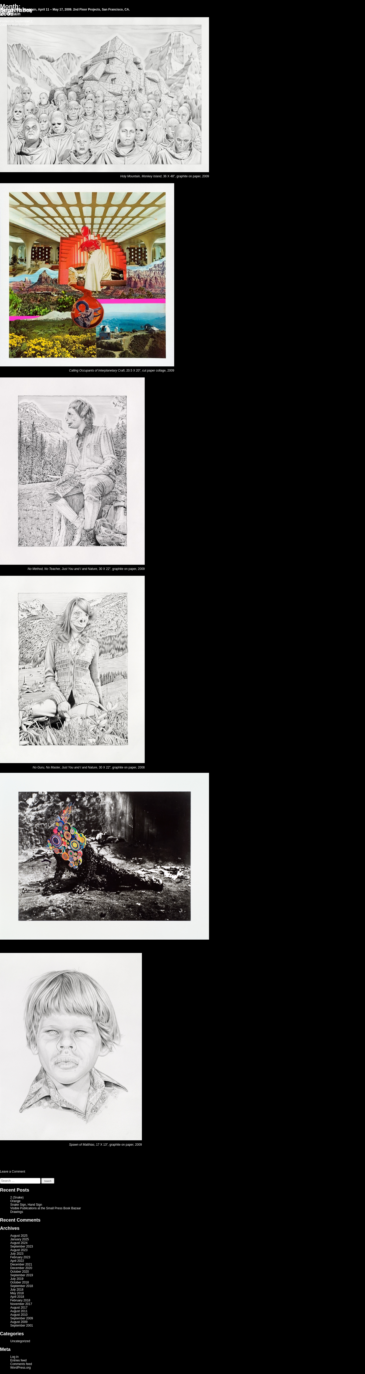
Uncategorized (20, 1341)
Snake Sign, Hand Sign (26, 1204)
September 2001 (21, 1325)
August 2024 (18, 1243)
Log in (14, 1357)
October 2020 (19, 1271)
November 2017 (21, 1304)
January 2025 (19, 1239)
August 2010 (18, 1315)
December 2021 (21, 1264)
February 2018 (20, 1300)
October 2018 (19, 1282)
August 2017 (18, 1307)
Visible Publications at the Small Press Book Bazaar (45, 1208)
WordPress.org (20, 1367)
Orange (15, 1201)
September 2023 (21, 1246)
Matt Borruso (20, 25)
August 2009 (18, 1322)
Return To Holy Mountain (16, 12)
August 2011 (18, 1311)
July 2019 (16, 1279)
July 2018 (16, 1289)
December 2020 (21, 1268)
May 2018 (17, 1293)
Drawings (16, 1212)
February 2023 (20, 1257)
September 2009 (21, 1318)
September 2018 (21, 1286)
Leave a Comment (12, 1171)
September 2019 (21, 1275)
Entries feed (18, 1360)
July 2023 (16, 1253)
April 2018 (17, 1297)
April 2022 (17, 1261)
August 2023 (18, 1250)
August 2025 (18, 1235)
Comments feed (21, 1364)
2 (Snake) (17, 1197)
